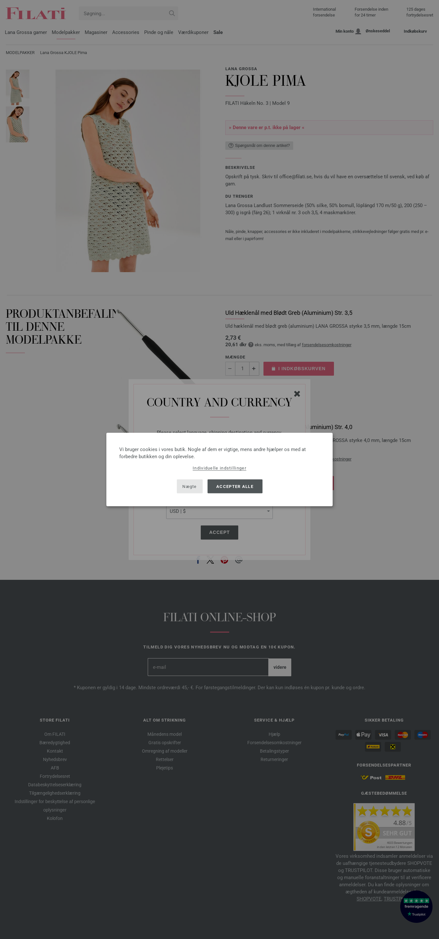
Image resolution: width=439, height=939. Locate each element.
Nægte (189, 486)
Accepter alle (234, 486)
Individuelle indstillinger (219, 468)
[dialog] (219, 469)
